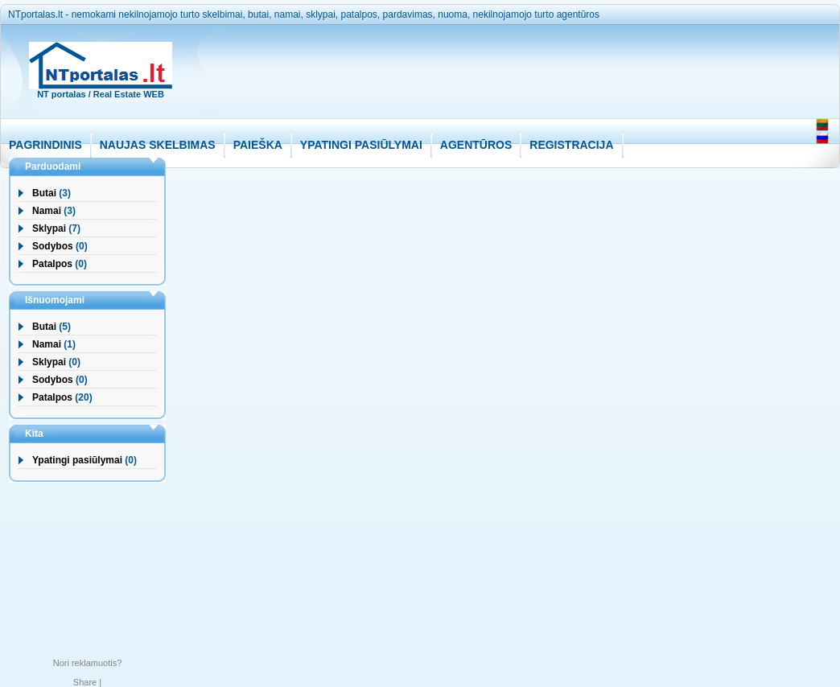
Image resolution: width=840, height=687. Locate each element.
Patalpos (52, 263)
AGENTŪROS (476, 144)
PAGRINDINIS (45, 144)
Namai (46, 210)
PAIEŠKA (257, 144)
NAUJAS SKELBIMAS (158, 144)
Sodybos (52, 246)
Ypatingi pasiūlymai (77, 460)
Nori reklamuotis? (87, 663)
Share (85, 682)
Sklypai (49, 228)
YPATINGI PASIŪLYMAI (361, 144)
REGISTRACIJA (571, 144)
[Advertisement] (494, 81)
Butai (44, 193)
